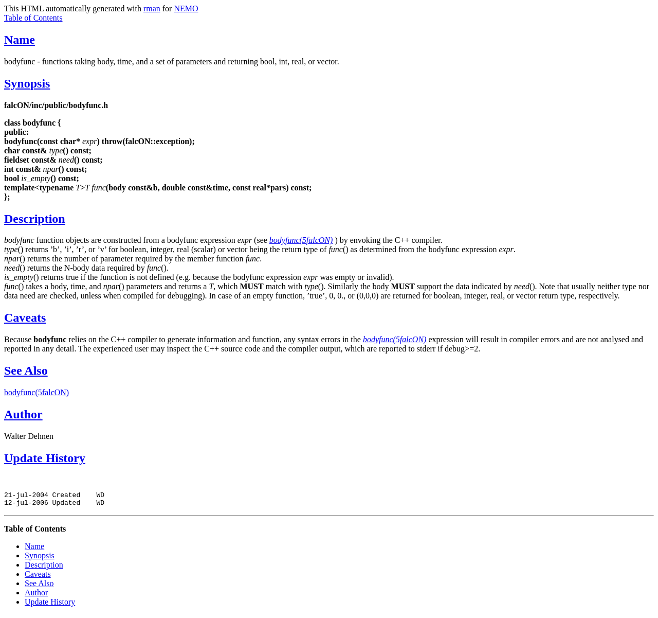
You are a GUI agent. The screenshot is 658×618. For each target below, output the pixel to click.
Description (34, 218)
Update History (44, 458)
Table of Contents (33, 17)
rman (151, 8)
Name (19, 39)
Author (23, 414)
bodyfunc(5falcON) (36, 392)
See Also (26, 370)
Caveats (25, 317)
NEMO (186, 8)
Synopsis (27, 83)
